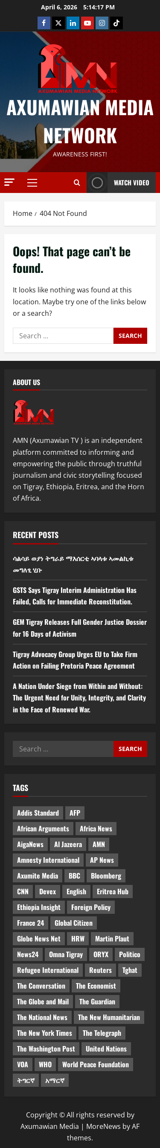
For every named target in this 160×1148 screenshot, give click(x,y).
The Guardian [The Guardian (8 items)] (97, 1001)
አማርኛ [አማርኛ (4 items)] (54, 1080)
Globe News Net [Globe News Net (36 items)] (39, 938)
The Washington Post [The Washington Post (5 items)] (46, 1048)
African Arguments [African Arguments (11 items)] (43, 828)
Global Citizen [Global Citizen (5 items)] (74, 923)
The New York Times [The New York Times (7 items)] (44, 1033)
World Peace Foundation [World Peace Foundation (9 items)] (95, 1064)
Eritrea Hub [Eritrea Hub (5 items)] (112, 891)
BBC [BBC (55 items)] (74, 875)
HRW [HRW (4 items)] (77, 938)
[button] (9, 182)
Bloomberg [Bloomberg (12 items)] (106, 875)
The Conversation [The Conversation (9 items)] (41, 986)
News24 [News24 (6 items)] (27, 954)
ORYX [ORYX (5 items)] (100, 954)
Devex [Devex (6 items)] (47, 891)
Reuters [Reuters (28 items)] (100, 970)
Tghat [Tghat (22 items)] (129, 970)
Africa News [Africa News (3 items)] (96, 828)
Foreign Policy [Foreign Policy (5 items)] (91, 907)
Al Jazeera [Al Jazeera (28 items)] (68, 844)
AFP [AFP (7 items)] (75, 813)
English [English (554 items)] (76, 891)
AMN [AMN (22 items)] (99, 844)
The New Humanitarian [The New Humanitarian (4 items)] (109, 1017)
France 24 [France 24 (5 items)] (30, 923)
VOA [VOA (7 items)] (22, 1064)
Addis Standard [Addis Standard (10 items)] (38, 813)
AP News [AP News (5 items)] (102, 860)
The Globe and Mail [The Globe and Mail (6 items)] (43, 1001)
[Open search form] (77, 182)
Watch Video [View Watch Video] (118, 182)
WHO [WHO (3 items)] (45, 1064)
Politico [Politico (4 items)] (129, 954)
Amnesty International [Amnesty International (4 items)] (48, 860)
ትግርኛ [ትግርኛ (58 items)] (26, 1080)
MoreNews (103, 1126)
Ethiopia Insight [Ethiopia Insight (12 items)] (39, 907)
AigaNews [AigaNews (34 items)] (30, 844)
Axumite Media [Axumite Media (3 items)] (37, 875)
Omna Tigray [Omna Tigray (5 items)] (66, 954)
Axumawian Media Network (80, 121)
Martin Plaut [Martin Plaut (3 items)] (112, 938)
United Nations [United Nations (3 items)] (106, 1048)
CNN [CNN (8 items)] (23, 891)
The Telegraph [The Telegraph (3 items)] (102, 1033)
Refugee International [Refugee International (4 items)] (48, 970)
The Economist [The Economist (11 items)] (96, 986)
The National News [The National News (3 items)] (42, 1017)
